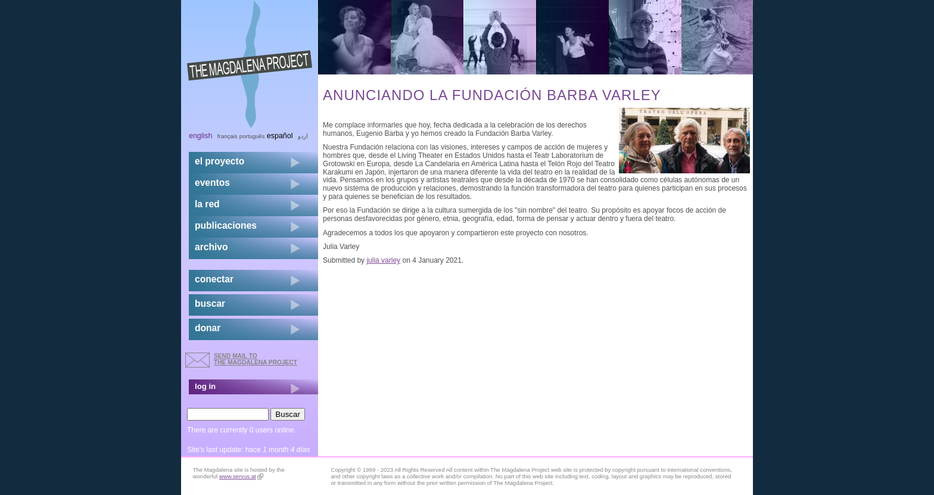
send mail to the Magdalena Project (255, 359)
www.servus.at (241, 476)
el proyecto (219, 161)
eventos (212, 183)
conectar (214, 279)
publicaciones (226, 225)
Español (280, 136)
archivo (211, 247)
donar (207, 328)
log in (205, 386)
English (201, 136)
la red (207, 204)
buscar (210, 303)
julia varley (383, 260)
